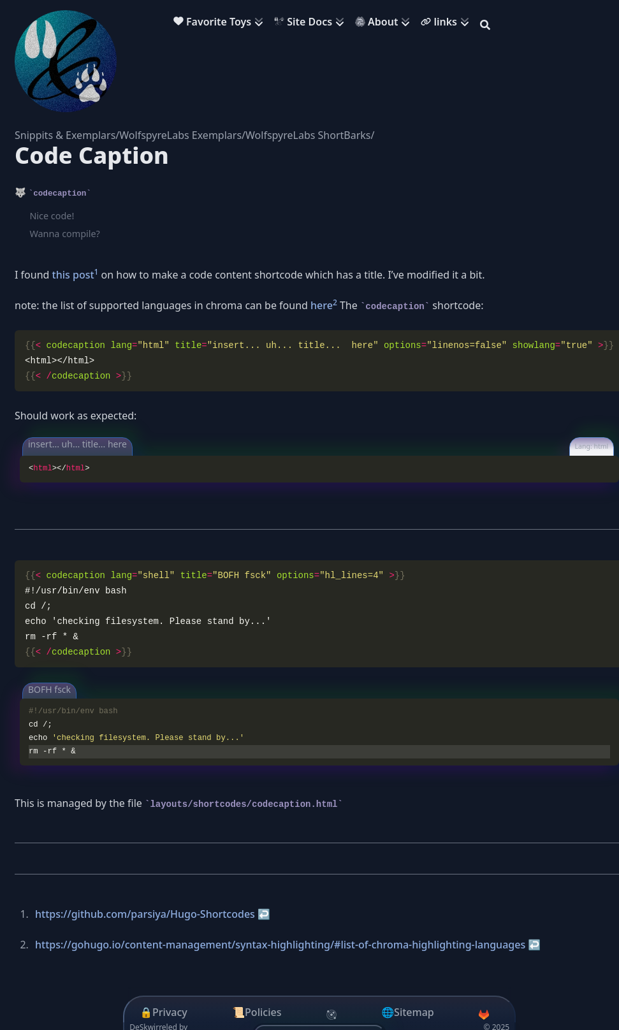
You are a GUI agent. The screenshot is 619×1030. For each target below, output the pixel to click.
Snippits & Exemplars (65, 135)
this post (73, 275)
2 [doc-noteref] (335, 302)
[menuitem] (221, 23)
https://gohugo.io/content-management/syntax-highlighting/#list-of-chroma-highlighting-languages (280, 945)
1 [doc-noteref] (96, 271)
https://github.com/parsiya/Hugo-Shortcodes (145, 914)
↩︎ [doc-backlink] (264, 914)
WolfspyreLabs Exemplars (180, 135)
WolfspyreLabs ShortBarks (307, 135)
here (321, 305)
